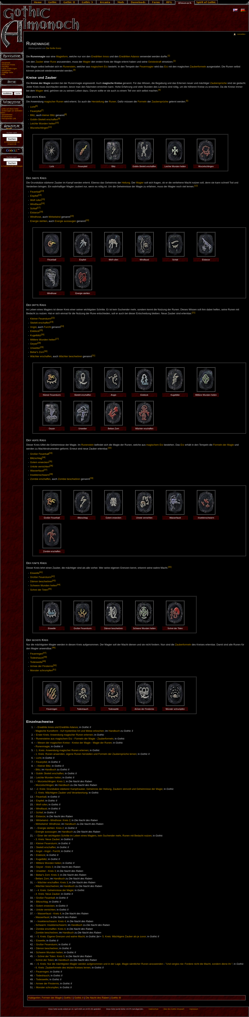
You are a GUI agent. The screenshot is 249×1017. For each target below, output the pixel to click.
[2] (174, 61)
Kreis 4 (57, 913)
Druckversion (7, 117)
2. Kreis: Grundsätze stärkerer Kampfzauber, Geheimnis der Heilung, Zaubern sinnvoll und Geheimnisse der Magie (99, 789)
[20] (87, 220)
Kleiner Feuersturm (40, 318)
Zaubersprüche (218, 83)
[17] (38, 207)
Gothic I (68, 997)
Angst (33, 327)
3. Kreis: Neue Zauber (48, 839)
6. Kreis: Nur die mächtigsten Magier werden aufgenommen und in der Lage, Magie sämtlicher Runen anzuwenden (100, 964)
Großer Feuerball (39, 454)
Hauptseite (6, 63)
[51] (54, 669)
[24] (62, 326)
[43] (54, 580)
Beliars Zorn (42, 878)
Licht (32, 107)
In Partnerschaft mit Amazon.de (11, 143)
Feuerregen (36, 653)
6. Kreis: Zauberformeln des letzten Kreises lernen (63, 967)
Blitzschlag (36, 458)
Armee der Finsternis (41, 666)
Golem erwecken (39, 462)
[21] (193, 312)
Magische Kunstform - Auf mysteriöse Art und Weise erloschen (70, 731)
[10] (57, 122)
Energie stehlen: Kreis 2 (51, 828)
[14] (40, 195)
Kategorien (34, 997)
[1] (169, 55)
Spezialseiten (7, 115)
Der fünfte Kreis (53, 48)
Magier (87, 61)
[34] (44, 457)
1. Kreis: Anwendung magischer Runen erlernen (62, 750)
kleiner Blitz (48, 115)
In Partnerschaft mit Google (12, 166)
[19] (72, 216)
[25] (41, 330)
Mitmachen (6, 71)
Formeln (142, 101)
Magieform (62, 56)
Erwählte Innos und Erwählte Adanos (58, 727)
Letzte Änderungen (9, 69)
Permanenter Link (9, 119)
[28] (39, 343)
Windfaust (35, 204)
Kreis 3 (49, 867)
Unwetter (35, 348)
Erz (166, 66)
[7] (42, 110)
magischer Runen (53, 101)
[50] (55, 665)
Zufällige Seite (7, 72)
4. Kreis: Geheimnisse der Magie (55, 890)
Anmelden (241, 34)
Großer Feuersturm (40, 577)
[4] (159, 90)
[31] (93, 355)
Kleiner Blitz (44, 766)
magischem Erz (99, 66)
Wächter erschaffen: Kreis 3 (53, 882)
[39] (91, 478)
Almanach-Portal (8, 65)
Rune (53, 61)
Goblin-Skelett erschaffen (44, 119)
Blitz (32, 115)
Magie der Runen (102, 742)
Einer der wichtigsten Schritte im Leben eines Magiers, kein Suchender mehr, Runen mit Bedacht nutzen (95, 835)
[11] (50, 127)
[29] (42, 347)
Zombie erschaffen (40, 479)
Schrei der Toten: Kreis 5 (51, 956)
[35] (50, 461)
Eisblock (34, 331)
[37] (45, 470)
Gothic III (116, 997)
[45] (50, 589)
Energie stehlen (38, 221)
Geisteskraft (154, 61)
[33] (51, 453)
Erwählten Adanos (129, 56)
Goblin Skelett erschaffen (50, 773)
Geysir (33, 343)
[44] (58, 584)
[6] (36, 106)
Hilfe (3, 74)
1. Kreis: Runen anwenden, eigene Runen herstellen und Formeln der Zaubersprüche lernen (86, 754)
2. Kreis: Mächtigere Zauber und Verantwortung (62, 792)
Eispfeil (34, 196)
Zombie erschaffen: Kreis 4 (50, 929)
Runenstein (69, 66)
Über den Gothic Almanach (173, 1009)
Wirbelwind (55, 217)
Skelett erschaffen (40, 323)
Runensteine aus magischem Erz (54, 738)
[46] (53, 647)
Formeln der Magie (223, 444)
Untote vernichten (39, 466)
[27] (57, 339)
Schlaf (33, 208)
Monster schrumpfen (41, 670)
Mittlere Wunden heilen (42, 339)
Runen (112, 101)
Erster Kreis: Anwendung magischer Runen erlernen (64, 734)
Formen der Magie (52, 997)
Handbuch (114, 731)
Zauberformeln (198, 66)
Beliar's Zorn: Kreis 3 (47, 875)
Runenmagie (43, 746)
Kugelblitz (35, 335)
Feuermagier (147, 66)
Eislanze (34, 212)
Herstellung (97, 101)
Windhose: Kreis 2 (60, 820)
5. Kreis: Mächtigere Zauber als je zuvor (124, 936)
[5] (187, 101)
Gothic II (78, 997)
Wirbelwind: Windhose (48, 824)
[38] (51, 474)
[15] (43, 199)
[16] (43, 203)
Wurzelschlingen (39, 128)
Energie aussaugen (65, 221)
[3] (74, 70)
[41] (41, 572)
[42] (53, 576)
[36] (51, 465)
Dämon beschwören (41, 581)
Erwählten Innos (100, 56)
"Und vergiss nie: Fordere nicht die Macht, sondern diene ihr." (198, 964)
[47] (44, 653)
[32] (109, 448)
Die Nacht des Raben (97, 997)
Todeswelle (36, 662)
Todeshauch (36, 657)
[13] (42, 191)
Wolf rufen (35, 200)
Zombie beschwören (69, 479)
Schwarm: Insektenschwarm (51, 925)
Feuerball (35, 191)
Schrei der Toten (39, 589)
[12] (196, 185)
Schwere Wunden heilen (43, 585)
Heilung (126, 182)
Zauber (39, 61)
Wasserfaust (37, 470)
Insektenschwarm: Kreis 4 (52, 921)
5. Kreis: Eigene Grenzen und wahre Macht (61, 936)
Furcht (47, 327)
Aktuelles (5, 67)
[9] (59, 118)
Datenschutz (153, 1009)
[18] (41, 211)
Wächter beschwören (70, 356)
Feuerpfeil (35, 111)
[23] (51, 322)
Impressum (193, 1009)
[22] (53, 318)
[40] (170, 567)
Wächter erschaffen (41, 356)
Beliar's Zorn (37, 352)
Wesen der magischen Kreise (54, 742)
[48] (45, 657)
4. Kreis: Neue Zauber (48, 894)
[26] (42, 334)
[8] (65, 114)
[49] (44, 661)
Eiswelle (34, 573)
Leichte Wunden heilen (42, 123)
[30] (45, 351)
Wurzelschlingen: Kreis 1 (51, 781)
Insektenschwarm (39, 475)
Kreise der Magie (81, 742)
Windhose (35, 217)
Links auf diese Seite (10, 109)
